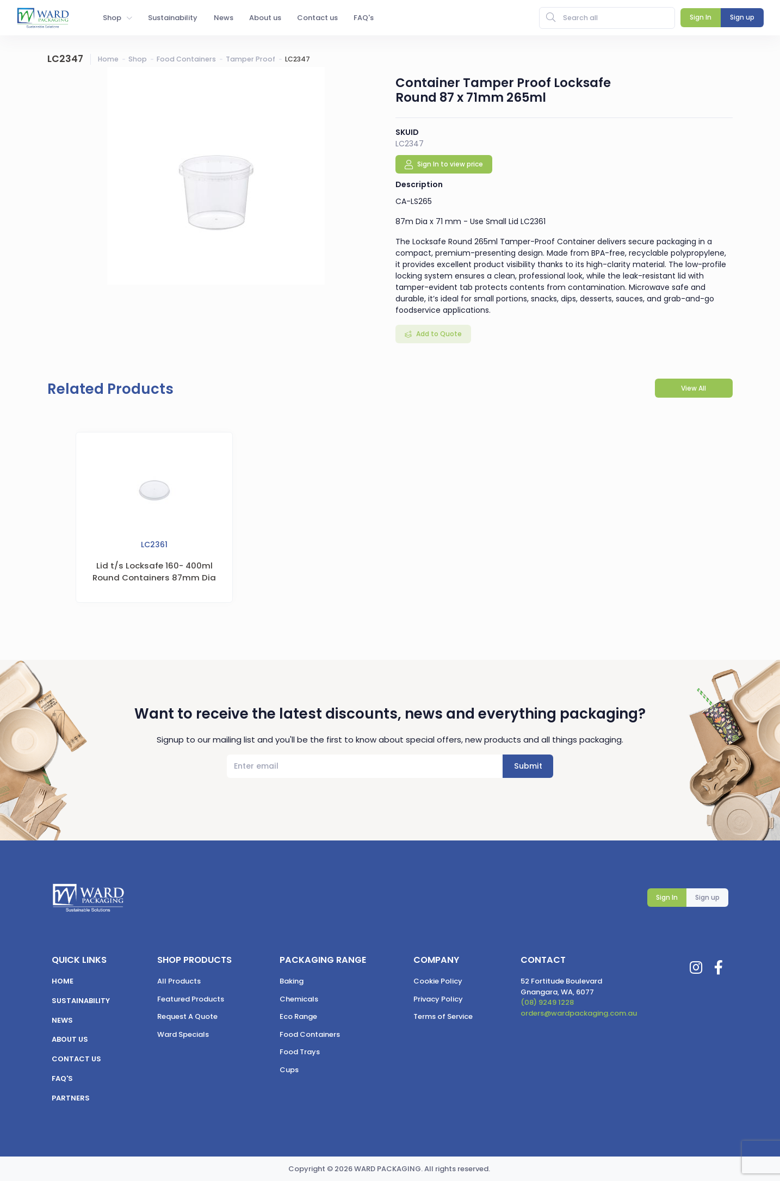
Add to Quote (438, 333)
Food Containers (186, 59)
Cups (289, 1070)
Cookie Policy (437, 981)
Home (108, 59)
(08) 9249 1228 (547, 1002)
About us (70, 1039)
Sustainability (81, 1000)
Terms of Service (443, 1016)
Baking (292, 981)
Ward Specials (183, 1034)
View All (693, 388)
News (62, 1020)
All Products (179, 981)
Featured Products (190, 999)
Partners (71, 1098)
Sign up (707, 897)
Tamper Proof (250, 59)
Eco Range (298, 1016)
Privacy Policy (438, 999)
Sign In (667, 897)
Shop (137, 59)
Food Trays (300, 1052)
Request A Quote (187, 1016)
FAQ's (62, 1078)
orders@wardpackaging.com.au (579, 1013)
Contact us (76, 1059)
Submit (528, 765)
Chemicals (299, 999)
